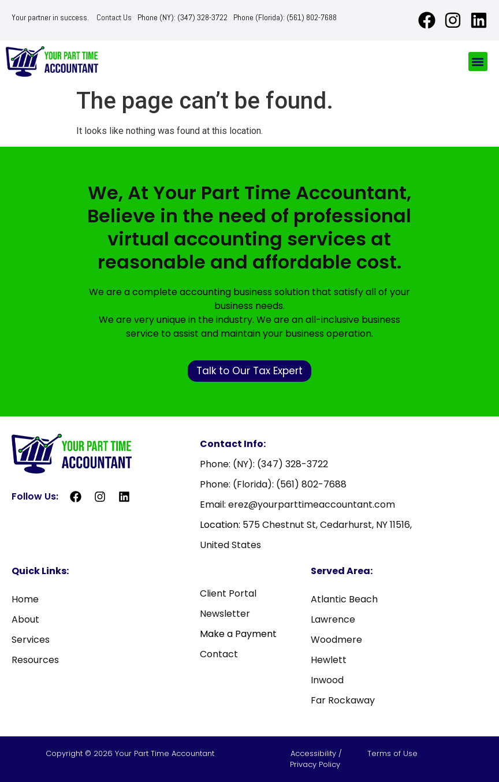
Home (25, 599)
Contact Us (114, 17)
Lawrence (333, 619)
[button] (477, 61)
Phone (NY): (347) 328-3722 (182, 17)
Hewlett (329, 659)
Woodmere (336, 639)
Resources (35, 659)
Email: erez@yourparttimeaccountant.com (297, 504)
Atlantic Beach (344, 599)
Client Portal (228, 593)
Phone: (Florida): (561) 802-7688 (273, 484)
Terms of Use (392, 753)
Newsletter (225, 613)
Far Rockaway (343, 700)
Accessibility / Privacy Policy (316, 759)
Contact (219, 654)
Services (31, 639)
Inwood (327, 680)
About (25, 619)
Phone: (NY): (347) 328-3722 (264, 464)
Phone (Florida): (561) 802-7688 (285, 17)
